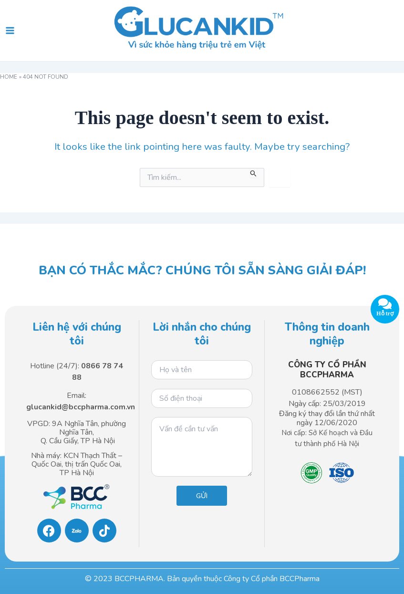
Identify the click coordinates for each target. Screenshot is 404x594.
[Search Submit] (253, 172)
